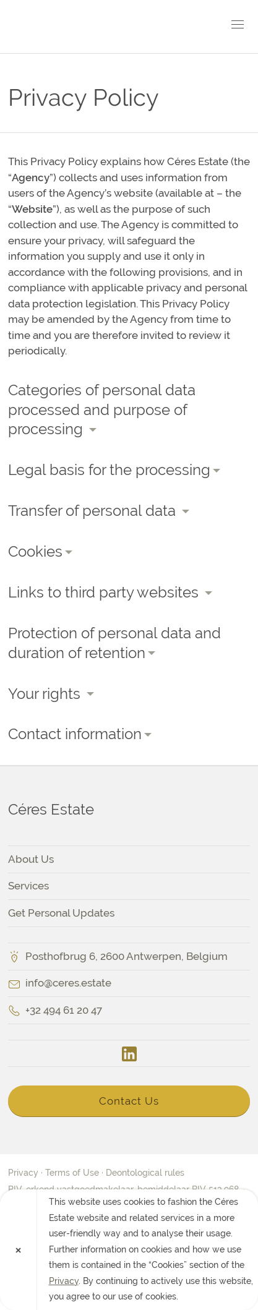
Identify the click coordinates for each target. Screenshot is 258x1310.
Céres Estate (79, 26)
